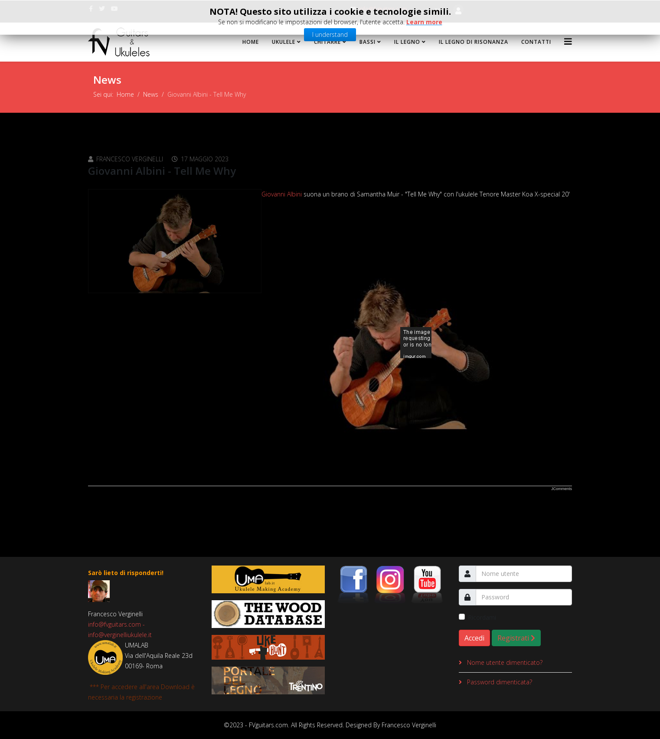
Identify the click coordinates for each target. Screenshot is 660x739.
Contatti (536, 42)
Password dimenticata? (498, 682)
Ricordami (482, 617)
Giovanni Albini (281, 194)
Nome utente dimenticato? (503, 662)
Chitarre (327, 42)
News (150, 94)
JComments (561, 489)
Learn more (424, 20)
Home (250, 42)
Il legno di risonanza (473, 42)
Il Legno (407, 42)
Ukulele (283, 42)
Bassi (367, 42)
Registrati (516, 638)
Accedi (474, 638)
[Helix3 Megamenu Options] (568, 41)
